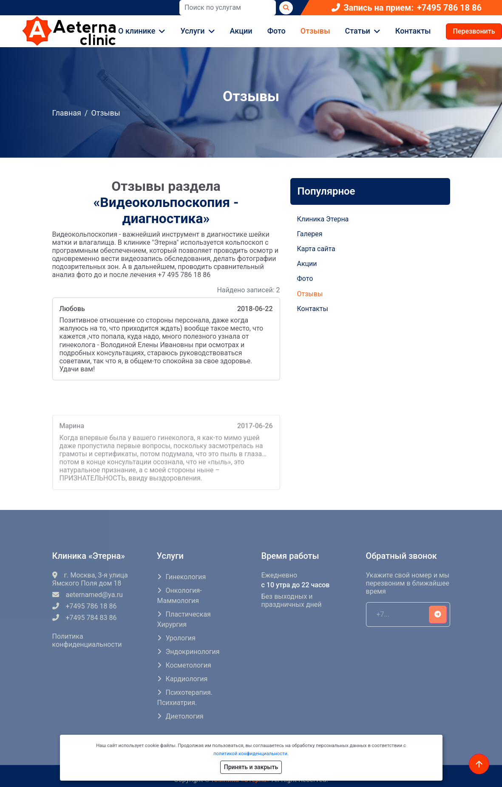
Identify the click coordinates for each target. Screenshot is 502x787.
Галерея (310, 234)
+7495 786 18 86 (449, 8)
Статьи (357, 30)
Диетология (185, 716)
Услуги (192, 30)
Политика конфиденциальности (87, 640)
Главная (66, 112)
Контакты (413, 30)
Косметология (188, 665)
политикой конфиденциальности (250, 753)
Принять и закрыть (251, 767)
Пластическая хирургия (184, 619)
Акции (241, 30)
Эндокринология (193, 652)
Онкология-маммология (179, 595)
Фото (276, 30)
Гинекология (186, 577)
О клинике (136, 30)
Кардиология (187, 679)
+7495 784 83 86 (84, 618)
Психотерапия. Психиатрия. (185, 697)
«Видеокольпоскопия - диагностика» (165, 210)
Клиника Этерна (323, 219)
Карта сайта (316, 249)
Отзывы (315, 30)
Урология (181, 638)
